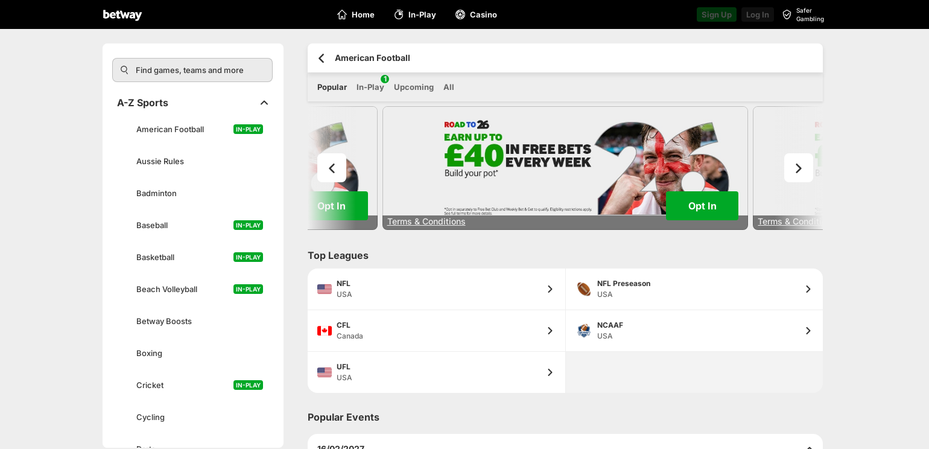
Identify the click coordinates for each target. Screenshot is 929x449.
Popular (332, 87)
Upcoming (414, 87)
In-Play (370, 83)
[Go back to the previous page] (321, 58)
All (448, 87)
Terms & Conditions (426, 221)
